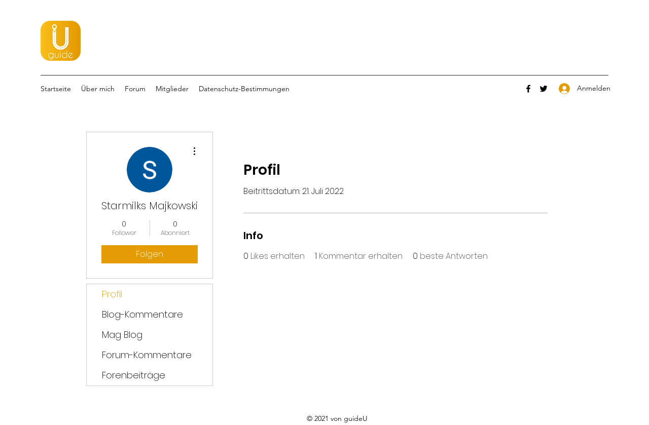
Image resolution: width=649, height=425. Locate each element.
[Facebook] (528, 89)
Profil (112, 294)
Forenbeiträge (133, 375)
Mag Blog (122, 334)
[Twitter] (543, 89)
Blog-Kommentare (142, 314)
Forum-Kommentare (147, 355)
